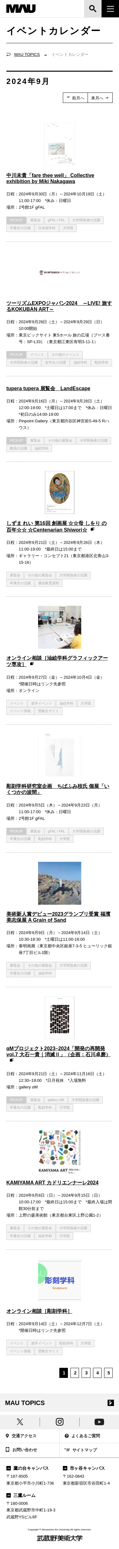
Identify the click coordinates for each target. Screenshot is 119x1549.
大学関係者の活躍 (86, 220)
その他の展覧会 (60, 440)
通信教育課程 (48, 583)
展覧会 (35, 220)
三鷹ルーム (21, 1495)
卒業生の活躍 (20, 228)
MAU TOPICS (27, 54)
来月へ (100, 98)
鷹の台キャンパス (27, 1468)
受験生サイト (48, 711)
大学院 (68, 228)
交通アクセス (20, 1436)
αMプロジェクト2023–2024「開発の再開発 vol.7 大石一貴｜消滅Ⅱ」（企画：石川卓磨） (58, 1054)
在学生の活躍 (55, 362)
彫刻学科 (102, 362)
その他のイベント (65, 354)
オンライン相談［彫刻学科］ (39, 1311)
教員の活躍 (18, 448)
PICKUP (16, 220)
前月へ (75, 98)
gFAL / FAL (56, 220)
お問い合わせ (21, 1450)
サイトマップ (81, 1450)
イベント (37, 354)
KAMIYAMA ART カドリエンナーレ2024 (52, 1182)
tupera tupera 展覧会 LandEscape (48, 388)
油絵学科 (80, 362)
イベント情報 (20, 711)
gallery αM (56, 1100)
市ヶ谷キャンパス (84, 1468)
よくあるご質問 (82, 1436)
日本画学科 (47, 228)
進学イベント (41, 703)
